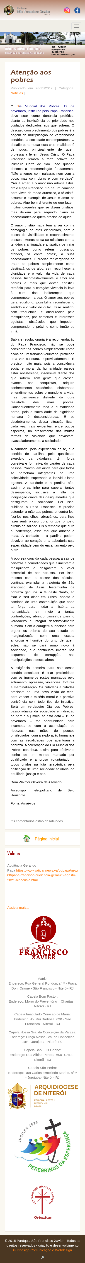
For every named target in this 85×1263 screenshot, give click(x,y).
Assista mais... (18, 907)
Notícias (17, 93)
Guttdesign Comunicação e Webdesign (42, 1250)
